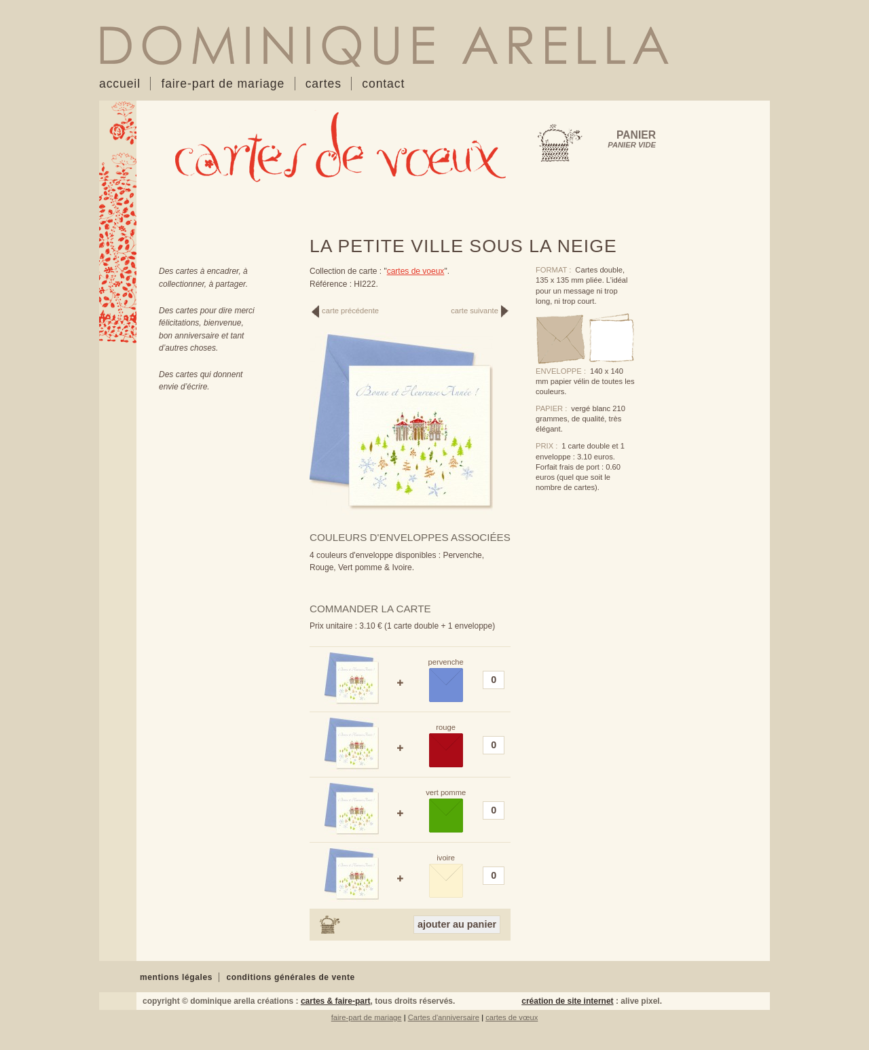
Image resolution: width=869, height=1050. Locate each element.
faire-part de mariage (366, 1017)
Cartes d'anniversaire (443, 1017)
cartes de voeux (416, 271)
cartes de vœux (511, 1017)
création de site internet (567, 1001)
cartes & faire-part (336, 1001)
